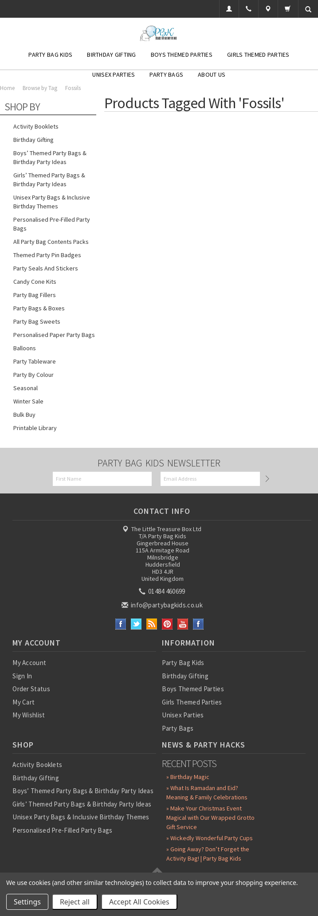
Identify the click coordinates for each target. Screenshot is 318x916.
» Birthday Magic (187, 777)
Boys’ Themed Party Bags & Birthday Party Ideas (49, 157)
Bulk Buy (24, 415)
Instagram (198, 624)
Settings (27, 902)
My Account (29, 662)
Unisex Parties (113, 74)
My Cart (23, 702)
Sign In (22, 676)
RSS (151, 624)
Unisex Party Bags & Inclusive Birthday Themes (51, 201)
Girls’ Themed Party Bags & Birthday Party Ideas (49, 179)
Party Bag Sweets (36, 321)
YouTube (182, 624)
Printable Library (35, 428)
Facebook (120, 624)
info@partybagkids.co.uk (163, 605)
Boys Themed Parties (181, 55)
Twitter (136, 624)
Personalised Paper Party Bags (54, 335)
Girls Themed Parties (258, 55)
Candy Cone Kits (34, 282)
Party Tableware (34, 361)
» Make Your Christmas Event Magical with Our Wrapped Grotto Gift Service (210, 817)
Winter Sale (28, 401)
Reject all (75, 902)
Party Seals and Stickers (45, 268)
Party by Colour (33, 375)
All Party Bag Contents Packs (51, 242)
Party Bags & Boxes (39, 308)
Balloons (24, 348)
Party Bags (166, 74)
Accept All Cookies (139, 902)
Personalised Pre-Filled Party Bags (51, 223)
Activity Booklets (36, 126)
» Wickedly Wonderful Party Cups (209, 838)
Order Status (31, 689)
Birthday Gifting (111, 55)
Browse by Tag (40, 88)
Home (7, 88)
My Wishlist (28, 715)
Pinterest (167, 624)
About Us (211, 74)
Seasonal (25, 388)
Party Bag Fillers (34, 295)
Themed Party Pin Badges (47, 255)
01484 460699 (162, 591)
